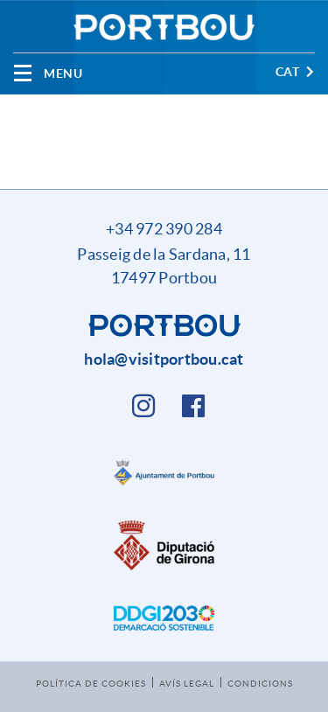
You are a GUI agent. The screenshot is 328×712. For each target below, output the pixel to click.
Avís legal (186, 683)
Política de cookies (91, 683)
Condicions (260, 683)
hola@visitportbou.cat (163, 359)
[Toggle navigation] (48, 73)
